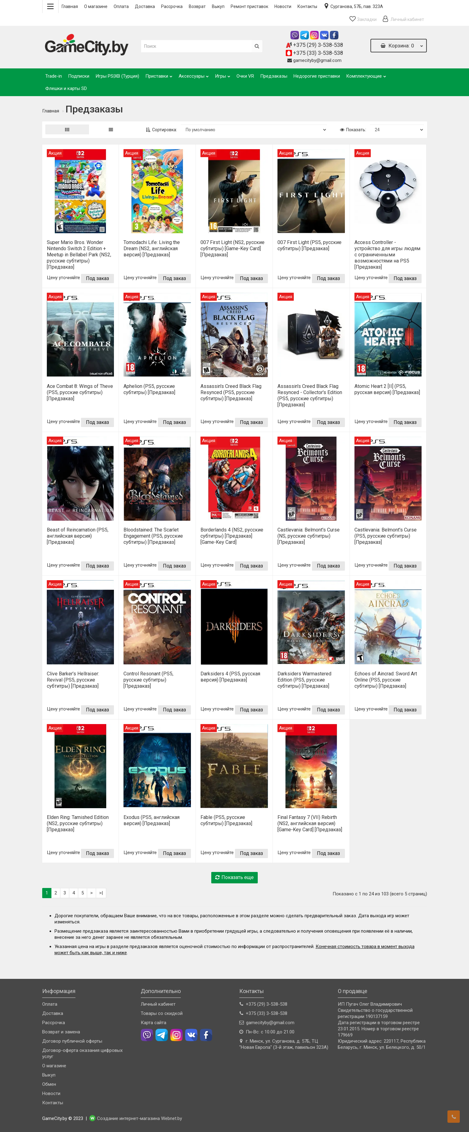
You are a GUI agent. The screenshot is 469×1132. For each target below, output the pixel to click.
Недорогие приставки (316, 76)
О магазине (95, 6)
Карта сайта (153, 1022)
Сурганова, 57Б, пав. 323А (353, 5)
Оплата (121, 6)
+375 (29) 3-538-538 (318, 45)
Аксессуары (194, 74)
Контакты (307, 6)
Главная (70, 6)
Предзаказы (273, 76)
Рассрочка (172, 6)
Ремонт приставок (249, 6)
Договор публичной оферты (72, 1041)
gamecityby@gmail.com (317, 60)
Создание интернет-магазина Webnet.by (139, 1118)
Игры (222, 74)
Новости (282, 6)
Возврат (197, 6)
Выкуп (218, 6)
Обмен (49, 1084)
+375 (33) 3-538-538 (318, 53)
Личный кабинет (158, 1004)
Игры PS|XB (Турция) (117, 76)
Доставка (145, 6)
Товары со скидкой (162, 1013)
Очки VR (245, 76)
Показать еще (234, 877)
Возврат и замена (61, 1032)
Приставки (158, 74)
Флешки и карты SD (66, 88)
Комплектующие (366, 74)
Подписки (78, 76)
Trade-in (53, 76)
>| (101, 893)
